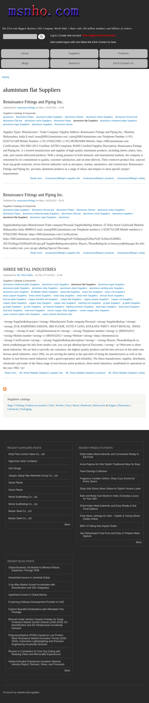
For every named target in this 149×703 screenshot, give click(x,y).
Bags (10, 405)
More (67, 524)
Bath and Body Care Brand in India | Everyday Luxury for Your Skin (109, 497)
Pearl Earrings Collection (93, 471)
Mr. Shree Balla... (26, 275)
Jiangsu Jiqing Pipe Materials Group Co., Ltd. (33, 475)
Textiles (60, 405)
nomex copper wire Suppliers (94, 310)
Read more (36, 177)
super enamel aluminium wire (57, 314)
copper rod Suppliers (121, 299)
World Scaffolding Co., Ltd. (23, 496)
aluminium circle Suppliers (96, 213)
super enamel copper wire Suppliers (21, 314)
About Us (74, 63)
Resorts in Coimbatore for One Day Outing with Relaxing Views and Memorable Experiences (34, 653)
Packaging (25, 409)
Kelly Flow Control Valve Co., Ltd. (26, 454)
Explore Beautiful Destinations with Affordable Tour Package (36, 611)
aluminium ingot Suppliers (16, 124)
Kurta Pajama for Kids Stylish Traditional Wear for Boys (110, 464)
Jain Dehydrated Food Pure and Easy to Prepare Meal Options (109, 535)
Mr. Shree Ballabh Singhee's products (86, 373)
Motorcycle (99, 405)
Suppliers (74, 53)
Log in (53, 35)
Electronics (124, 405)
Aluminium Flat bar (71, 213)
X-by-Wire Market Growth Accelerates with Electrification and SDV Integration (31, 586)
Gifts (51, 405)
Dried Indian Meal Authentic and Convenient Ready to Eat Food (109, 455)
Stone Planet (15, 482)
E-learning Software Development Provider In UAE (36, 602)
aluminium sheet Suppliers (99, 117)
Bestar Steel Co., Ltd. (20, 511)
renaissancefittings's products (98, 178)
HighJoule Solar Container (22, 461)
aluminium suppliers (42, 124)
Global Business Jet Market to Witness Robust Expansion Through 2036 (33, 569)
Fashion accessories (36, 405)
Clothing (19, 405)
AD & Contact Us (123, 63)
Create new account (70, 35)
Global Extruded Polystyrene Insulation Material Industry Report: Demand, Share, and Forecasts (36, 663)
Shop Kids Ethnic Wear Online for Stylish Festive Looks (110, 488)
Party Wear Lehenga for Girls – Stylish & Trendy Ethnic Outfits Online (110, 517)
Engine (112, 405)
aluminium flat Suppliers (85, 120)
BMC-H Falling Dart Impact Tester (98, 526)
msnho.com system (28, 692)
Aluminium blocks (64, 124)
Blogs (25, 63)
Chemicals (13, 409)
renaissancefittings (26, 107)
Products (123, 53)
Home (25, 53)
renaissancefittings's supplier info (62, 178)
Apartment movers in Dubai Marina (27, 594)
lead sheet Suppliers (129, 306)
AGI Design (14, 468)
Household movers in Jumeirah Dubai (29, 577)
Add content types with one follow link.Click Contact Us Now (83, 42)
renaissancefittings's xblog (131, 178)
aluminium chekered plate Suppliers (118, 120)
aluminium (64, 217)
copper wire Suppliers (65, 303)
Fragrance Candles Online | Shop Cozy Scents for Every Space (107, 480)
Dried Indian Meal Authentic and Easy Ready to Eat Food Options (108, 507)
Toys (68, 405)
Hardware (86, 405)
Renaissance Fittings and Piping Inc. (33, 102)
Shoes (76, 405)
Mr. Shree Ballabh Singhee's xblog (126, 373)
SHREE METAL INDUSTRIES (29, 269)
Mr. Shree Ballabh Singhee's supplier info (41, 373)
